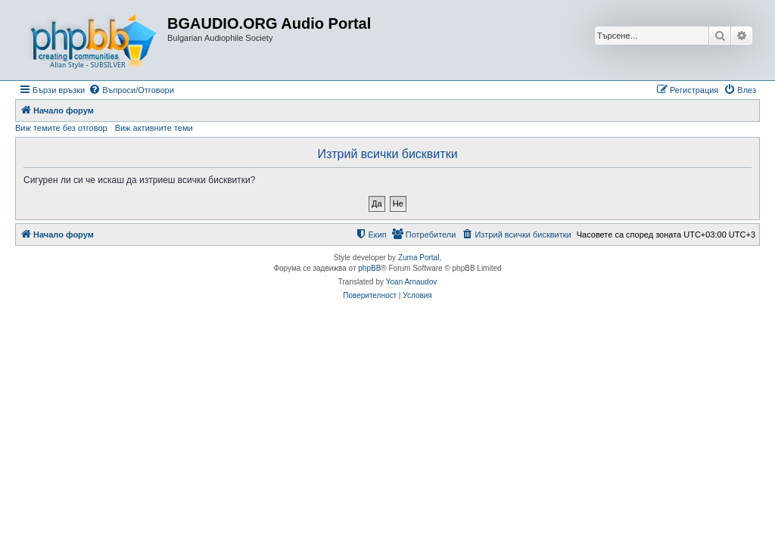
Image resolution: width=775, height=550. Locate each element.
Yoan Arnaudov (411, 282)
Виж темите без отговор (61, 127)
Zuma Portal (418, 257)
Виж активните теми (154, 127)
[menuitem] (131, 90)
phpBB (369, 268)
